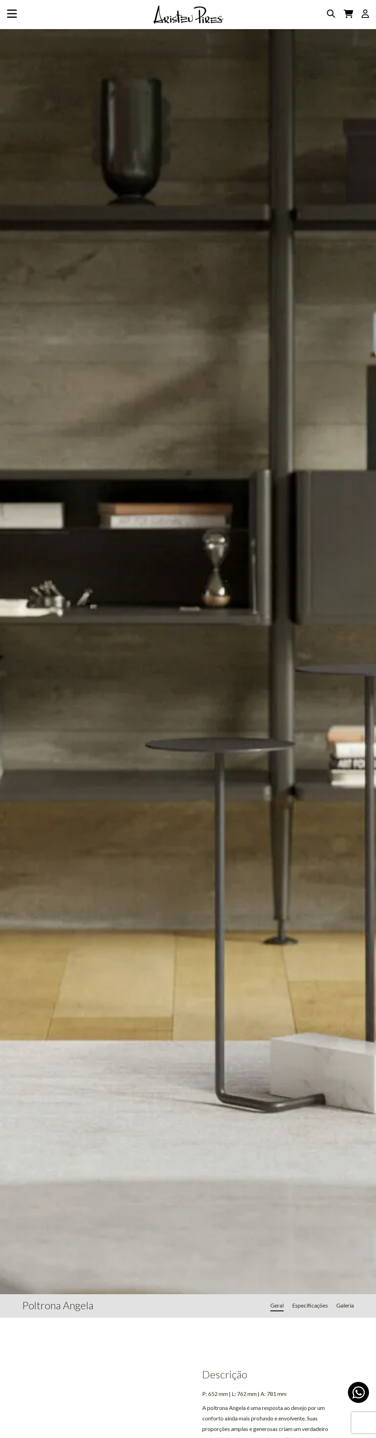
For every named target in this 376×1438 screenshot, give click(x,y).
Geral (277, 1305)
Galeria (345, 1305)
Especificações (310, 1305)
